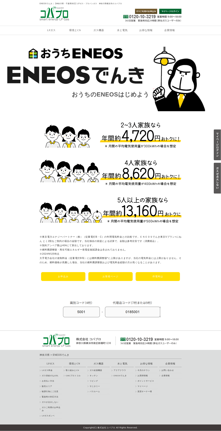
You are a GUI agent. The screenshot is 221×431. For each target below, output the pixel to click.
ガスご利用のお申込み (51, 409)
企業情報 (165, 375)
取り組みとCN (72, 370)
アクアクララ (120, 370)
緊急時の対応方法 (50, 397)
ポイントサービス (146, 381)
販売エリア (47, 386)
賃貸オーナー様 (145, 391)
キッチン (94, 375)
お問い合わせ (167, 370)
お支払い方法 (48, 381)
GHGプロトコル (73, 375)
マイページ (143, 386)
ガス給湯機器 (96, 370)
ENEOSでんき (120, 375)
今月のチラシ (144, 370)
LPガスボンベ (48, 416)
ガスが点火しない (50, 402)
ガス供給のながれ (50, 375)
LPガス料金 (47, 370)
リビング (94, 381)
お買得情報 (143, 375)
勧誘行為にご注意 (50, 391)
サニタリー (95, 386)
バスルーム (95, 391)
